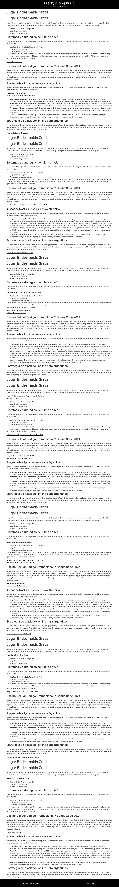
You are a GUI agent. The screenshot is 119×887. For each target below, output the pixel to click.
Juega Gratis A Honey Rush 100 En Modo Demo (22, 692)
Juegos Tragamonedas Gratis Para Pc (19, 634)
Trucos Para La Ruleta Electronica (18, 778)
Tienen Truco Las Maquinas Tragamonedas (21, 95)
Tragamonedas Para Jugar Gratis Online (20, 458)
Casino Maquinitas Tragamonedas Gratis (20, 253)
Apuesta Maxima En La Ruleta (16, 93)
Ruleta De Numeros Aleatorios (16, 313)
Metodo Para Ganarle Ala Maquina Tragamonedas (23, 757)
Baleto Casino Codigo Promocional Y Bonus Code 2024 (25, 435)
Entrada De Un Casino (14, 398)
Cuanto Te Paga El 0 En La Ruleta (17, 586)
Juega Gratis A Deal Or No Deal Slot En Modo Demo (23, 456)
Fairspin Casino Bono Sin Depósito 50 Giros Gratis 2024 (25, 560)
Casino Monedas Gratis (14, 832)
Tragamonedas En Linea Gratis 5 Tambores (21, 562)
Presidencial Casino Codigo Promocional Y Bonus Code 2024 (27, 205)
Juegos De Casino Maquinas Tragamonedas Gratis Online (25, 396)
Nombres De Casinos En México (17, 133)
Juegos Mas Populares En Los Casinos (19, 542)
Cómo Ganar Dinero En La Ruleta (17, 655)
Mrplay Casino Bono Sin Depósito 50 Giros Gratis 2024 (24, 292)
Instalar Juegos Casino (14, 62)
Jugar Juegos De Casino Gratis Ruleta (19, 311)
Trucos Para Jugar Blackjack (16, 584)
